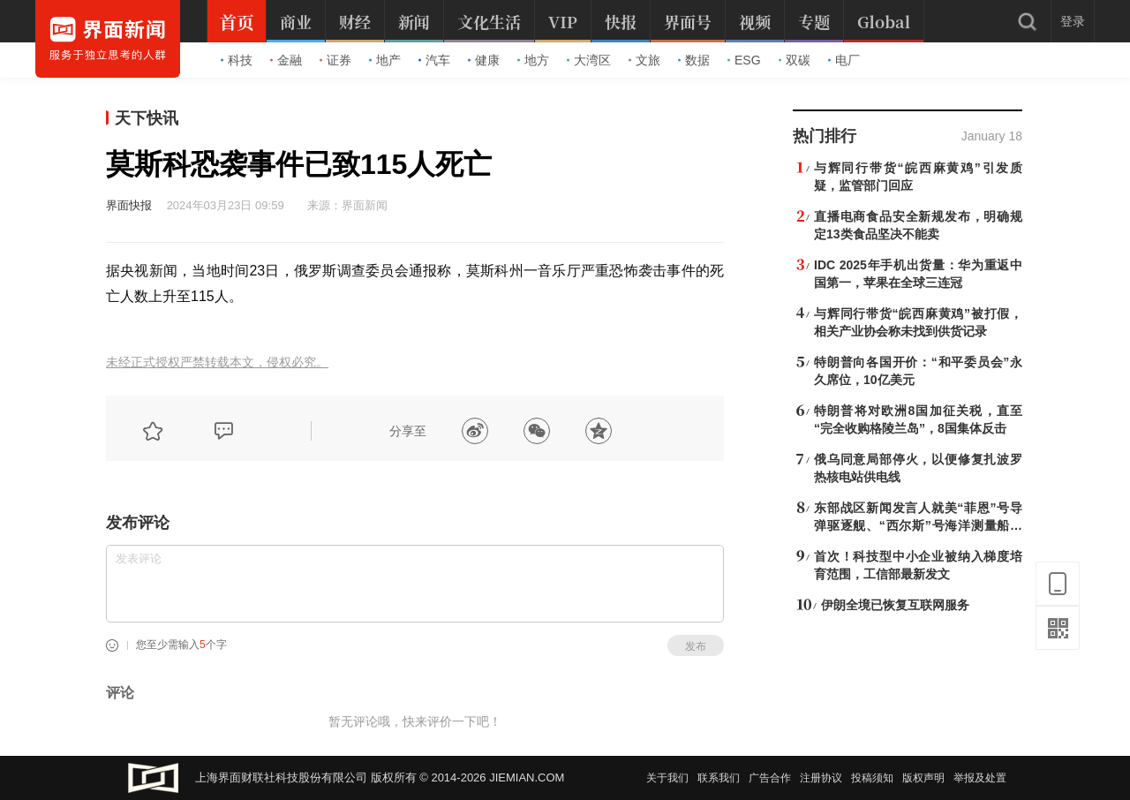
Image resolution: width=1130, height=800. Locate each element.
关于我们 (667, 778)
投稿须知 (872, 778)
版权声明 (923, 778)
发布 (695, 646)
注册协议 (821, 778)
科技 (236, 60)
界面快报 (129, 205)
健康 (484, 60)
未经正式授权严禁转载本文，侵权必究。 (217, 362)
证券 (335, 60)
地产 (385, 60)
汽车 (434, 60)
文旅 (644, 60)
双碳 (794, 60)
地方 (533, 60)
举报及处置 (979, 778)
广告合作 (770, 778)
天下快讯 (146, 118)
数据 (694, 60)
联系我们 (718, 778)
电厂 (844, 60)
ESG (744, 60)
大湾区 (589, 60)
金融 (286, 60)
